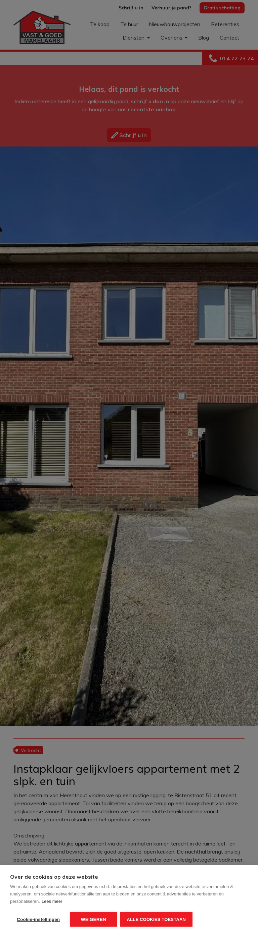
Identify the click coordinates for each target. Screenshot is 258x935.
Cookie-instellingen (38, 919)
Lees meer (52, 901)
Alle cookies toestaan (156, 919)
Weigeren (93, 919)
